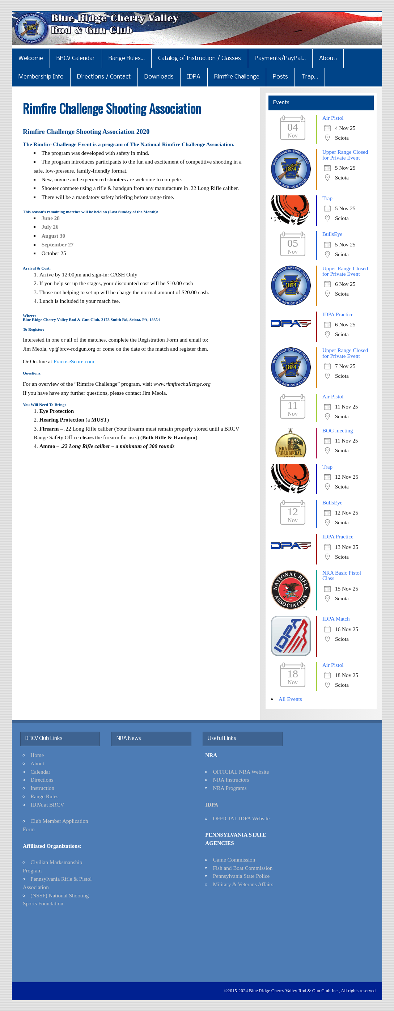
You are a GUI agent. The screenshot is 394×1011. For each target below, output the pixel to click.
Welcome (30, 58)
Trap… (310, 77)
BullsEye (332, 234)
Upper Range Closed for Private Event (345, 154)
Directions (41, 780)
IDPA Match (336, 619)
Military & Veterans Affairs (243, 884)
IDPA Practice (337, 314)
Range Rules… (127, 58)
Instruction (42, 788)
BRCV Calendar (75, 58)
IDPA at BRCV (47, 804)
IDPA (193, 77)
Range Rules (44, 796)
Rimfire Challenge (236, 77)
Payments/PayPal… (280, 58)
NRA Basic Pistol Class (341, 575)
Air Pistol (333, 118)
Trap (327, 198)
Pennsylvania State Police (241, 876)
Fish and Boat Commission (242, 868)
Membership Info (41, 77)
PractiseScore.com (74, 361)
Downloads (159, 77)
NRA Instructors (231, 780)
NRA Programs (229, 788)
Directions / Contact (104, 77)
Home (37, 755)
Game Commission (234, 859)
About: (328, 58)
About (37, 763)
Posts (280, 77)
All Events (290, 699)
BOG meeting (337, 430)
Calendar (40, 772)
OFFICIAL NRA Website (241, 772)
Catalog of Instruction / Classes (199, 58)
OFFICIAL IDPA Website (241, 818)
